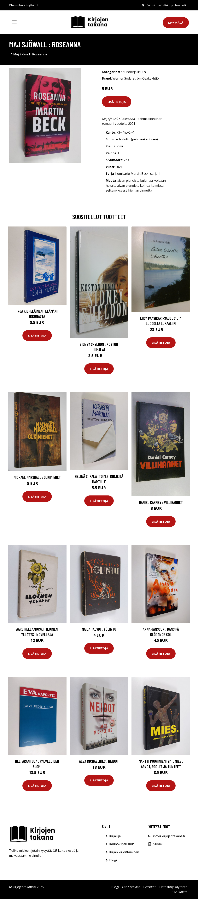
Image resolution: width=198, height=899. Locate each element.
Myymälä (175, 23)
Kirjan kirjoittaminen (124, 852)
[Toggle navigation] (14, 22)
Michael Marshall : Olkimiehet (37, 477)
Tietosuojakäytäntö (173, 887)
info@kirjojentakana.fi (172, 5)
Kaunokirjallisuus (133, 72)
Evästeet (149, 887)
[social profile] (38, 5)
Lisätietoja (117, 102)
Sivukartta (179, 892)
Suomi (151, 5)
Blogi (113, 860)
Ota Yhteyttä (131, 887)
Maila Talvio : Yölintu (99, 629)
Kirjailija (115, 836)
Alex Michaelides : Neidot (99, 761)
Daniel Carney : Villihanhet (161, 502)
